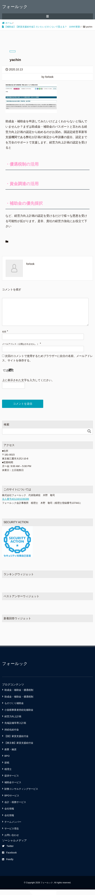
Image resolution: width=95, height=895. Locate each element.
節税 (6, 768)
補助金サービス (12, 787)
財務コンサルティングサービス (21, 794)
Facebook (9, 858)
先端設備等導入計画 (15, 728)
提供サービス (11, 781)
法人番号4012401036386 (15, 504)
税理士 (8, 774)
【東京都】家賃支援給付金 (18, 748)
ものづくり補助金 (14, 708)
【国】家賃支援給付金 (16, 741)
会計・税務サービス (15, 807)
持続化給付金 (11, 735)
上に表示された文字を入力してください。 (28, 385)
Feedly (7, 864)
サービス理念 (11, 834)
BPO (7, 761)
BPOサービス (11, 801)
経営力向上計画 (12, 721)
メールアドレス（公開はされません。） (20, 349)
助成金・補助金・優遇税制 (18, 695)
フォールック (15, 6)
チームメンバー (12, 827)
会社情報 (9, 814)
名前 (4, 337)
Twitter (8, 851)
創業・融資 (10, 754)
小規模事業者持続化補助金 (18, 715)
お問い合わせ (11, 840)
